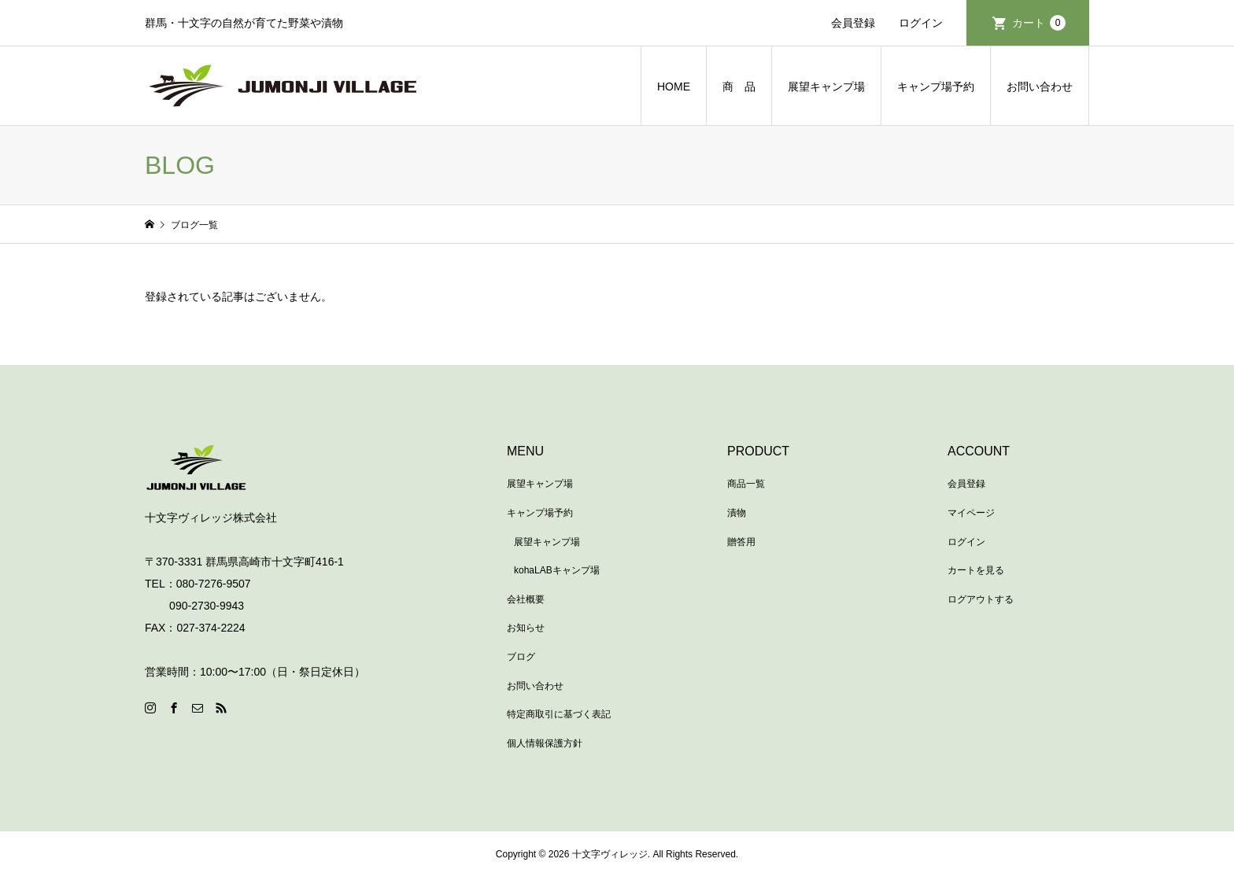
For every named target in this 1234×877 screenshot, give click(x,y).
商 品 (739, 86)
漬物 (736, 512)
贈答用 (741, 541)
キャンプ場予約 (935, 86)
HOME (673, 86)
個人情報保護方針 (544, 743)
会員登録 (853, 23)
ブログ (521, 656)
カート (1039, 23)
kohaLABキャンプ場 (557, 570)
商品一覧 (746, 483)
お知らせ (526, 627)
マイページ (971, 512)
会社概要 (526, 599)
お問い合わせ (1040, 86)
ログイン (921, 23)
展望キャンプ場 (826, 86)
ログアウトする (981, 599)
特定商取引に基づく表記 (559, 714)
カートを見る (976, 570)
